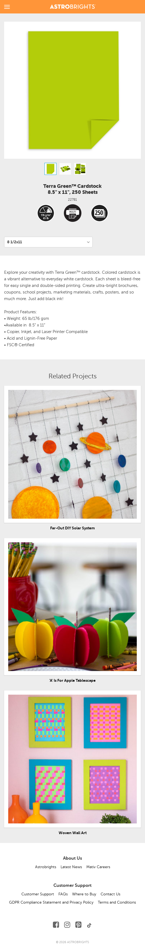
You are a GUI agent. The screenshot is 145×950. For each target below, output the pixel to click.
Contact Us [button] (110, 894)
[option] (50, 169)
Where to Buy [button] (84, 894)
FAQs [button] (63, 894)
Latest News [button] (71, 867)
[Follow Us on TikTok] (89, 925)
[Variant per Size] (48, 242)
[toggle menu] (7, 6)
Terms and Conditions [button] (117, 902)
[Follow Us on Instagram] (67, 925)
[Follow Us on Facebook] (56, 925)
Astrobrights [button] (45, 867)
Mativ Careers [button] (98, 867)
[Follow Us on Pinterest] (78, 925)
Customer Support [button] (37, 894)
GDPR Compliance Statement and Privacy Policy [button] (51, 902)
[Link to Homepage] (73, 6)
